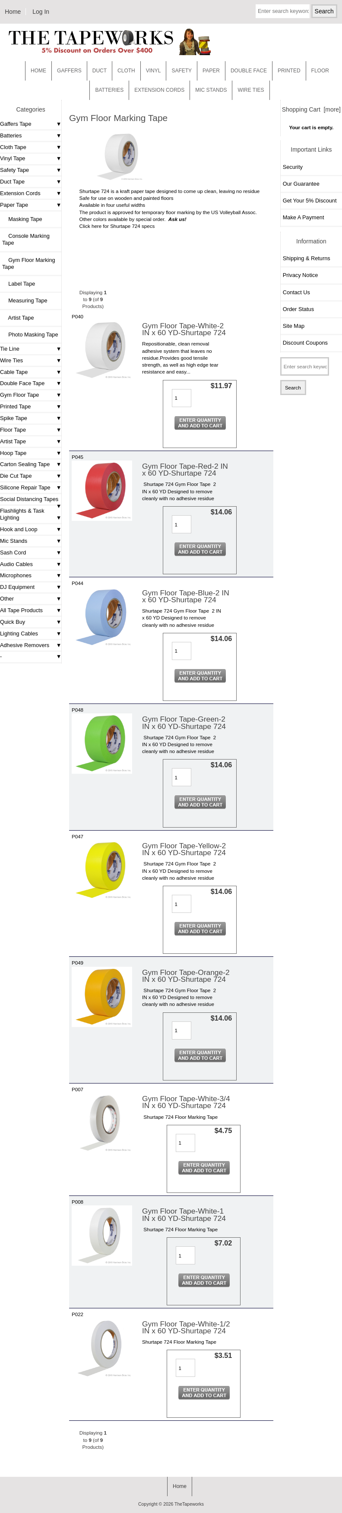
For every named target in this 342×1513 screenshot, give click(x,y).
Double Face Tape (22, 383)
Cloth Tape (13, 147)
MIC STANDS (211, 90)
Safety (181, 71)
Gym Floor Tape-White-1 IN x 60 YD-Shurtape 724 (184, 1214)
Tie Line (9, 349)
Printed (289, 71)
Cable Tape (14, 372)
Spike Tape (13, 418)
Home (13, 11)
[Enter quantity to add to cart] (181, 398)
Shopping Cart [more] (311, 109)
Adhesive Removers (24, 645)
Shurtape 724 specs (132, 226)
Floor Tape (13, 430)
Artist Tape (18, 317)
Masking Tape (22, 219)
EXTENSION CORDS (159, 90)
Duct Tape (12, 181)
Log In (40, 11)
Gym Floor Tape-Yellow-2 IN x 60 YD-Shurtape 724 (184, 849)
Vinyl (153, 71)
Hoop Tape (13, 453)
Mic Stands (13, 541)
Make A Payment (303, 217)
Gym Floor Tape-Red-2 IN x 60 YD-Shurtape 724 (185, 469)
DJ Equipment (17, 587)
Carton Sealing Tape (25, 464)
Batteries (109, 90)
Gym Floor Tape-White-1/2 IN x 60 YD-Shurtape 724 (186, 1327)
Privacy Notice (300, 275)
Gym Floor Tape (19, 395)
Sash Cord (13, 552)
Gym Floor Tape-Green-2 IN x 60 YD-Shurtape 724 (184, 722)
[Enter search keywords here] (283, 11)
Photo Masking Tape (30, 334)
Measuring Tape (25, 300)
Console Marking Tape (26, 239)
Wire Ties (11, 360)
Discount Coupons (305, 342)
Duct (99, 71)
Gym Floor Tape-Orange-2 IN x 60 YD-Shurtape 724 (186, 976)
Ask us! (177, 219)
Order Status (298, 309)
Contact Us (296, 292)
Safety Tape (14, 170)
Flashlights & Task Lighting (22, 514)
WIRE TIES (251, 90)
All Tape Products (21, 610)
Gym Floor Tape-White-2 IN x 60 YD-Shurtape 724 (184, 329)
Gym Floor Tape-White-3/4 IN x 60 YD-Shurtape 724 (186, 1102)
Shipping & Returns (306, 258)
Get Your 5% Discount (310, 200)
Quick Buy (12, 622)
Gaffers (69, 71)
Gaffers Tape (16, 124)
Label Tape (18, 283)
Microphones (16, 575)
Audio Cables (16, 564)
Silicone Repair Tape (25, 487)
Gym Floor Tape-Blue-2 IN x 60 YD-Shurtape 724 (185, 596)
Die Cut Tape (16, 476)
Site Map (293, 326)
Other (7, 598)
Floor (320, 71)
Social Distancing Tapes (29, 499)
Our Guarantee (301, 184)
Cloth (126, 71)
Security (293, 167)
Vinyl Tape (12, 158)
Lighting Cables (19, 633)
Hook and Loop (19, 529)
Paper (211, 71)
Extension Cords (20, 193)
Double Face (249, 71)
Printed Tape (15, 406)
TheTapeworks (189, 1504)
